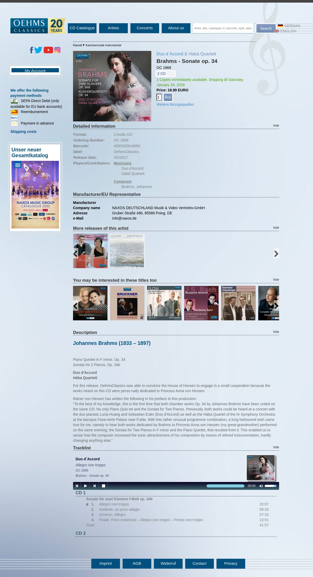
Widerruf (168, 563)
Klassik (77, 45)
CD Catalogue (82, 28)
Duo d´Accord (169, 53)
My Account (35, 70)
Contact (199, 563)
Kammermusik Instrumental (103, 45)
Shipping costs (23, 131)
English (285, 31)
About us (176, 28)
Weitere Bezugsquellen (175, 104)
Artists (113, 28)
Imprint (105, 563)
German (289, 26)
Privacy (230, 563)
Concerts (145, 28)
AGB (137, 563)
